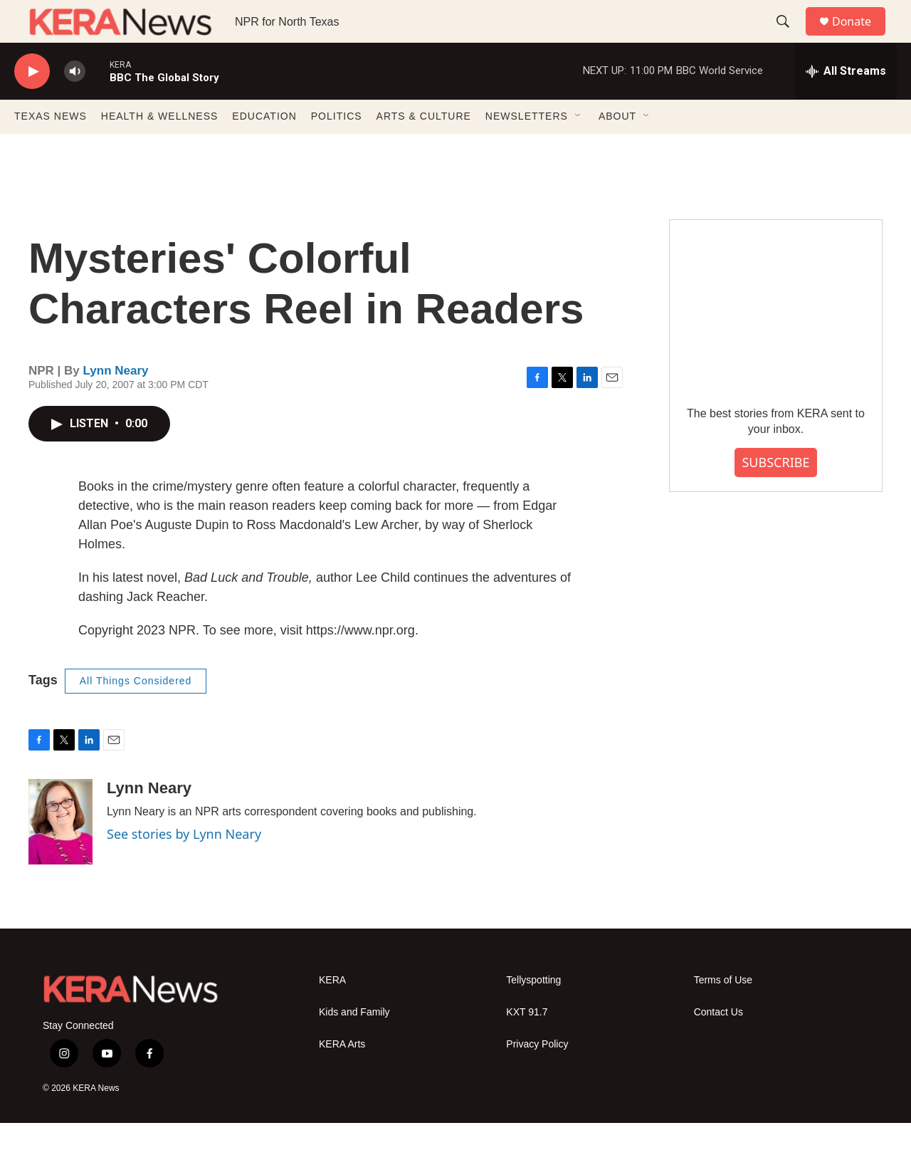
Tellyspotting (533, 1012)
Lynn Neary (116, 402)
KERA (332, 1012)
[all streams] (846, 103)
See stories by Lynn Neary (184, 865)
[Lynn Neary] (60, 854)
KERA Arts (342, 1076)
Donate (860, 37)
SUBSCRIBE (775, 494)
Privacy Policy (537, 1076)
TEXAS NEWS (50, 148)
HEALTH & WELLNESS (159, 148)
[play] (32, 103)
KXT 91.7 (526, 1044)
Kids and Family (354, 1044)
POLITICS (336, 148)
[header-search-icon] (789, 37)
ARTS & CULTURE (423, 148)
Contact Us (718, 1044)
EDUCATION (264, 148)
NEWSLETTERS (526, 148)
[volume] (75, 104)
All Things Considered (136, 712)
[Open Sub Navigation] (578, 148)
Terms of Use (723, 1012)
